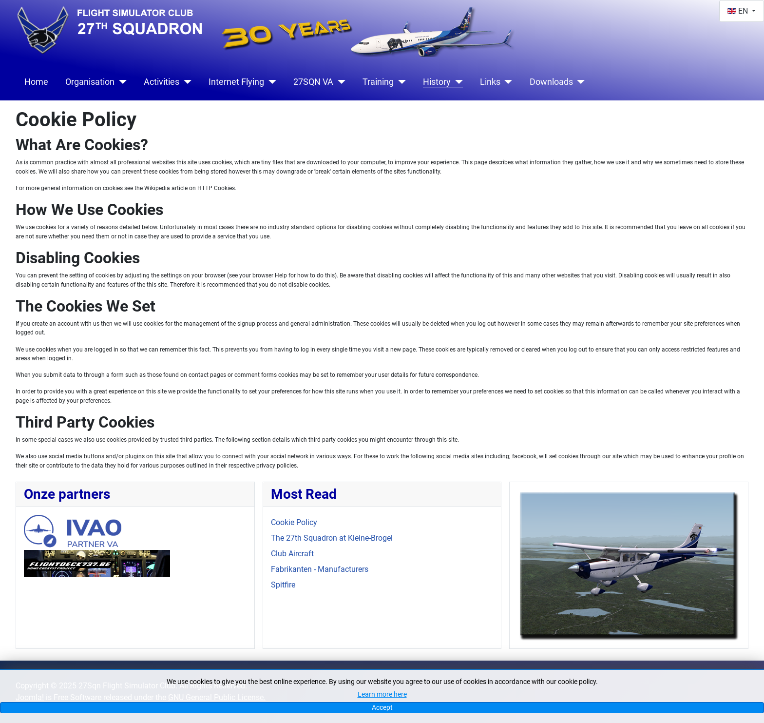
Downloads (551, 82)
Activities (161, 82)
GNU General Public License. (217, 697)
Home (36, 82)
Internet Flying (236, 82)
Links (490, 82)
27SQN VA (313, 82)
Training (378, 82)
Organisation (90, 82)
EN (738, 11)
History (437, 82)
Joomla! (30, 697)
